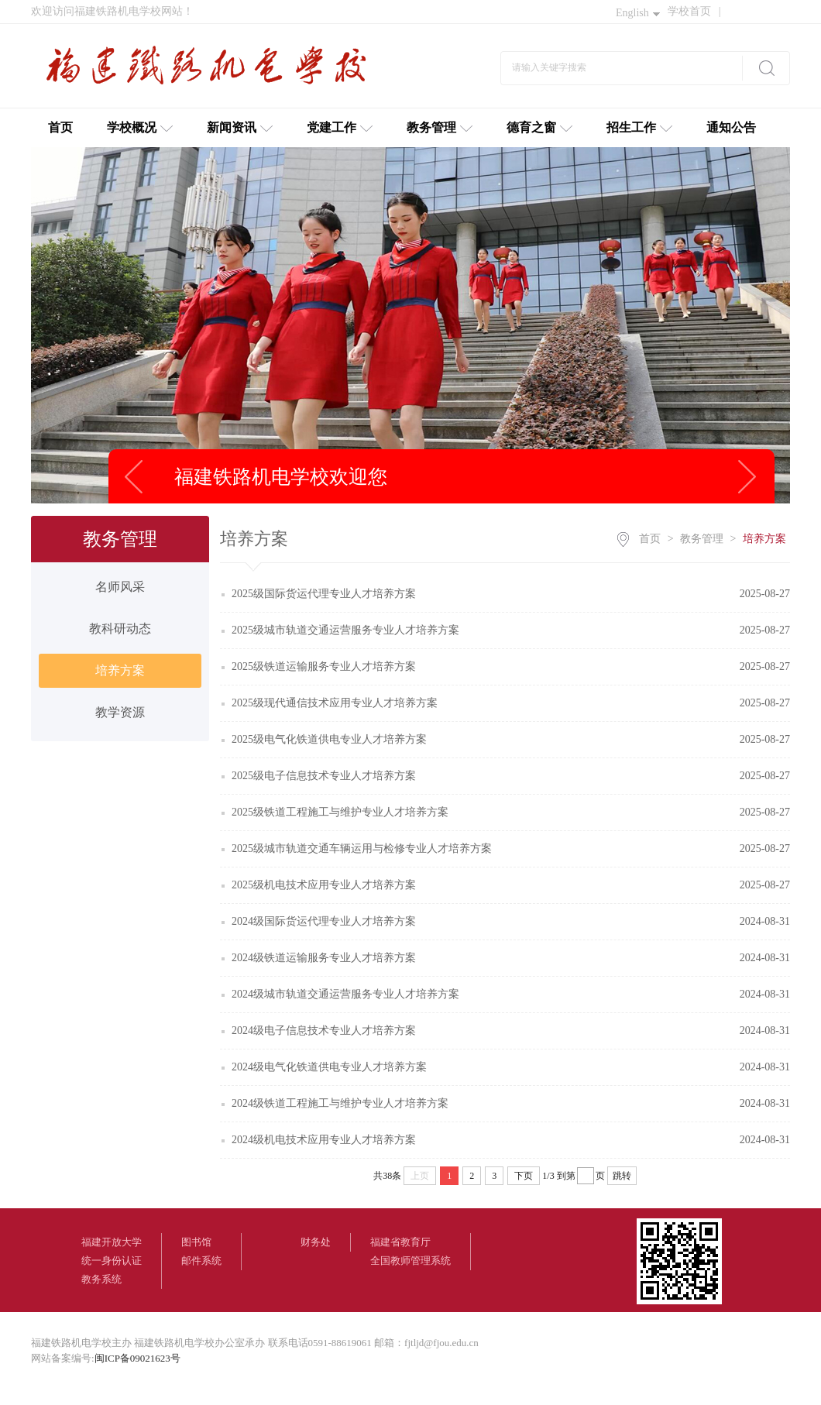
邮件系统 (201, 1260)
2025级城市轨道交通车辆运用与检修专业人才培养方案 (362, 848)
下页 (523, 1175)
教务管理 (439, 127)
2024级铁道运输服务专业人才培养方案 (324, 958)
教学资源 (120, 712)
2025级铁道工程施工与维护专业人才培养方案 (340, 812)
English (638, 13)
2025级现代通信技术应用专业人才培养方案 (335, 703)
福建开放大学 (111, 1242)
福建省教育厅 (400, 1242)
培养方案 (120, 670)
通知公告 (731, 127)
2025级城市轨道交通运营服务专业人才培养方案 (345, 630)
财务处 (316, 1242)
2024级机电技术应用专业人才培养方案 (324, 1140)
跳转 (622, 1175)
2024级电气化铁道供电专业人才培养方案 (329, 1067)
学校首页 (694, 11)
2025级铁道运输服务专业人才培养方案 (324, 666)
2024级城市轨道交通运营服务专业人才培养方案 (345, 994)
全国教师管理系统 (410, 1260)
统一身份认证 (111, 1260)
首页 (60, 127)
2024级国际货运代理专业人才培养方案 (324, 921)
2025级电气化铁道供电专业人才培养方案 (329, 739)
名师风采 (120, 586)
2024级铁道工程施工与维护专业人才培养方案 (340, 1103)
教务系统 (101, 1279)
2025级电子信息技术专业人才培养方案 (324, 776)
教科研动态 (120, 628)
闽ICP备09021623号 (137, 1358)
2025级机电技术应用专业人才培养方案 (324, 885)
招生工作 (639, 127)
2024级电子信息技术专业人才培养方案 (324, 1030)
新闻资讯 (240, 127)
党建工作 (340, 127)
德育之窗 (539, 127)
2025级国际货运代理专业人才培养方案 (324, 593)
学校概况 (140, 127)
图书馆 (196, 1242)
